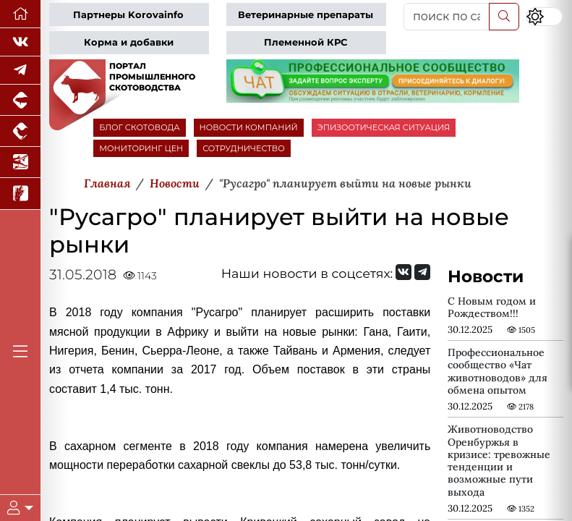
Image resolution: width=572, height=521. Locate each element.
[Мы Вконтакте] (20, 42)
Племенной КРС (305, 42)
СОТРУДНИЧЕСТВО (243, 148)
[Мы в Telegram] (20, 70)
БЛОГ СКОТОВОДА (139, 127)
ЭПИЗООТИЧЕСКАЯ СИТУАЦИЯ (383, 127)
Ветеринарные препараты (305, 14)
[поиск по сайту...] (447, 16)
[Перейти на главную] (20, 14)
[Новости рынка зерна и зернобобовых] (20, 193)
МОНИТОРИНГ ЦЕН (141, 148)
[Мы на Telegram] (422, 272)
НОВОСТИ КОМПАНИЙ (249, 127)
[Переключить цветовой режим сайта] (544, 16)
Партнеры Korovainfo (128, 14)
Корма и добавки (129, 42)
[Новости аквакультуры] (20, 162)
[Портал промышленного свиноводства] (20, 100)
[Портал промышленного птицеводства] (20, 131)
